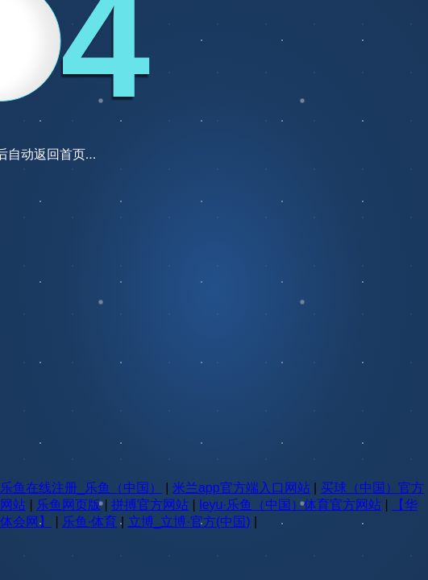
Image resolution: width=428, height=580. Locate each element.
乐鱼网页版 (68, 505)
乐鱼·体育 (89, 521)
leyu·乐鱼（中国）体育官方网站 (290, 505)
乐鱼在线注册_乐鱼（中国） (81, 488)
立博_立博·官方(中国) (189, 521)
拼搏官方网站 (150, 505)
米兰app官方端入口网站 (241, 488)
